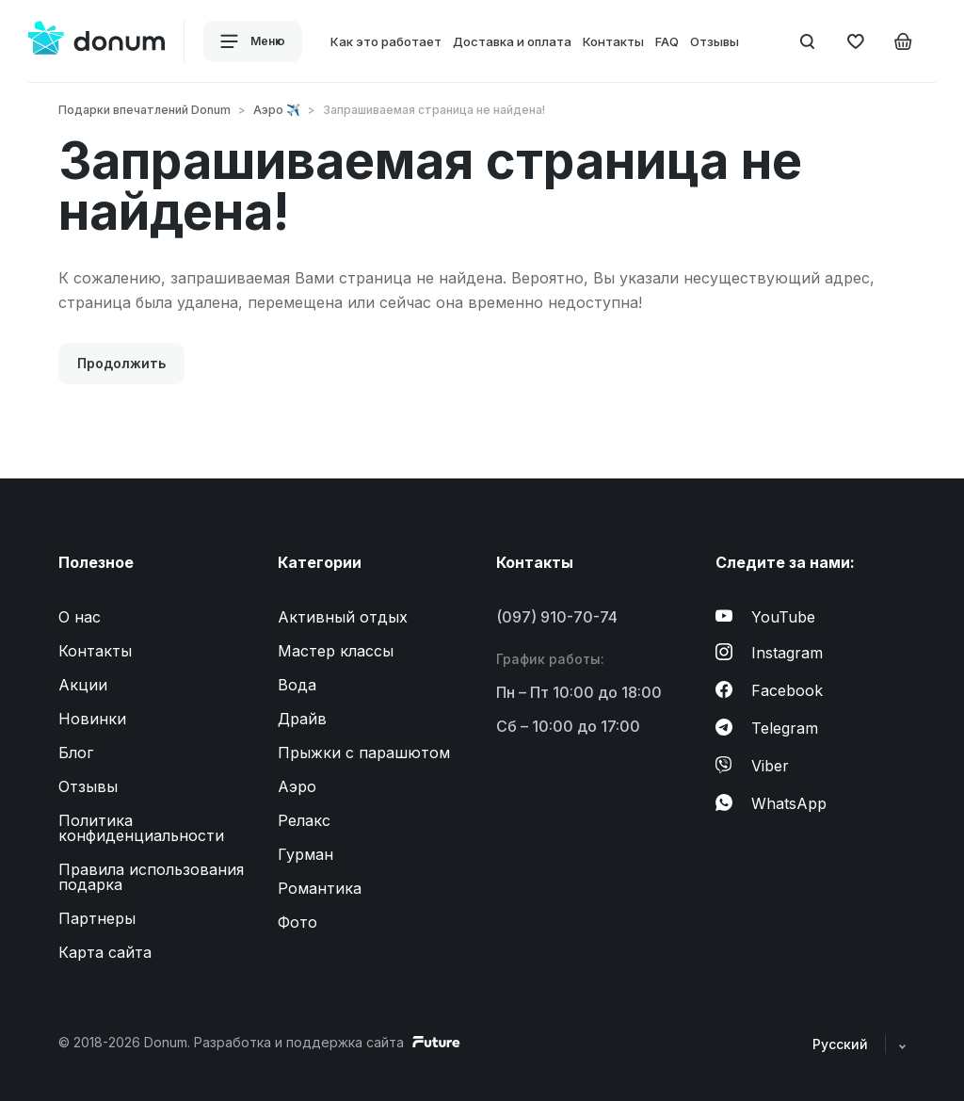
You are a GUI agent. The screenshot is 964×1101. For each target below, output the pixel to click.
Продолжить (121, 363)
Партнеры (97, 918)
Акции (82, 684)
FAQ (667, 41)
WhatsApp (771, 803)
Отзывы (714, 41)
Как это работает (386, 41)
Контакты (613, 41)
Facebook (769, 690)
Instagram (769, 652)
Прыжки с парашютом (364, 752)
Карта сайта (105, 952)
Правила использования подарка (151, 877)
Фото (297, 922)
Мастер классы (336, 650)
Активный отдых (343, 616)
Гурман (305, 854)
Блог (75, 752)
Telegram (766, 728)
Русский (859, 1044)
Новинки (92, 718)
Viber (752, 765)
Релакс (304, 820)
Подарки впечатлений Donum (144, 110)
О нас (79, 616)
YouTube (765, 616)
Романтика (320, 888)
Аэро (297, 786)
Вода (297, 684)
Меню (252, 41)
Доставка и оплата (512, 41)
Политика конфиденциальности (141, 828)
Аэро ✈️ (276, 110)
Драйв (302, 718)
